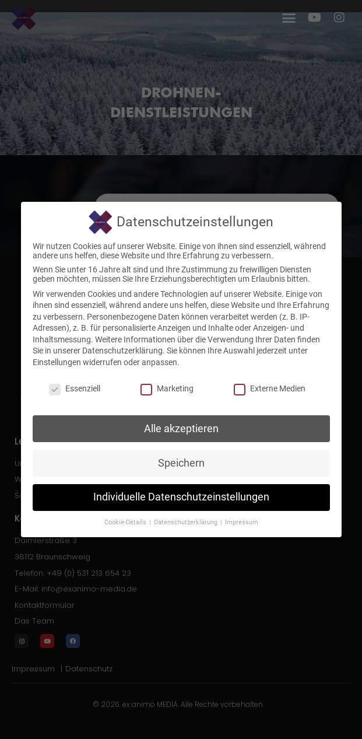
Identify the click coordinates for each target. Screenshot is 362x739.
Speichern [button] (181, 463)
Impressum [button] (241, 522)
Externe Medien (269, 388)
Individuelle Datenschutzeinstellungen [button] (181, 497)
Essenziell (74, 388)
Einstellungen (57, 362)
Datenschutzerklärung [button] (186, 522)
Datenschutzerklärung (122, 350)
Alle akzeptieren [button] (181, 429)
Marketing (167, 388)
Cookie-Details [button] (126, 522)
